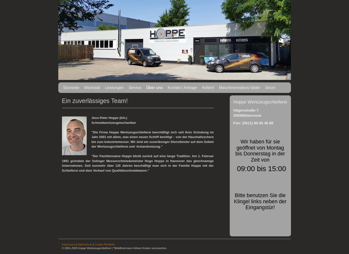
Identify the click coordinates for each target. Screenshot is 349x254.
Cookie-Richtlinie (105, 244)
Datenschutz (84, 244)
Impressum (68, 244)
